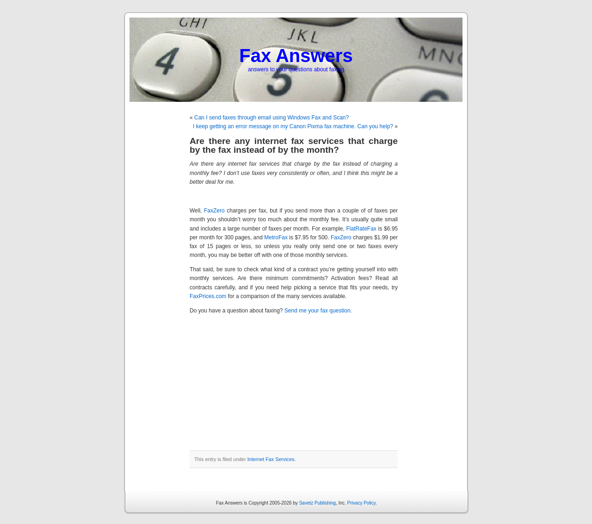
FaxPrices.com (208, 296)
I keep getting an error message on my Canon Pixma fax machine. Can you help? (293, 126)
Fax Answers (295, 55)
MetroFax (276, 237)
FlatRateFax (361, 228)
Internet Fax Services (271, 459)
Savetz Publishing (317, 502)
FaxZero (214, 210)
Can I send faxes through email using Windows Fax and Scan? (271, 117)
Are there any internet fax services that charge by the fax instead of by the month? (294, 145)
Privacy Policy (361, 502)
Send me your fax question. (318, 310)
